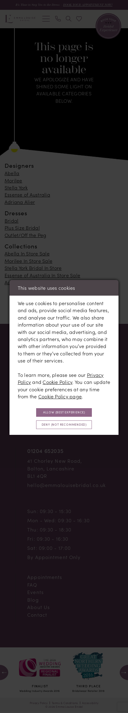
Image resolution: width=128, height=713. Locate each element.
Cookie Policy (57, 381)
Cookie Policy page (60, 395)
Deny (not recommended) (64, 425)
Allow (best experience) (64, 412)
